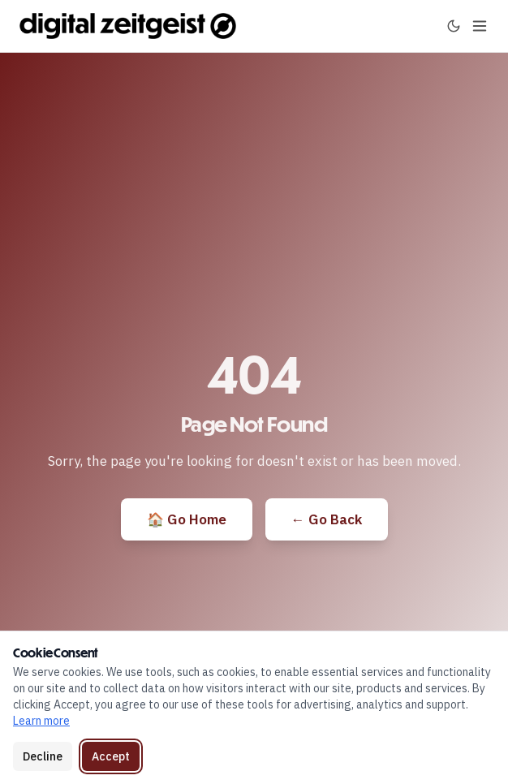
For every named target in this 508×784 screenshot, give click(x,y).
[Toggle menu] (480, 26)
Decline (42, 756)
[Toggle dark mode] (453, 26)
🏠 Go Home (186, 519)
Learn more (41, 720)
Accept (111, 756)
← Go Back (326, 519)
